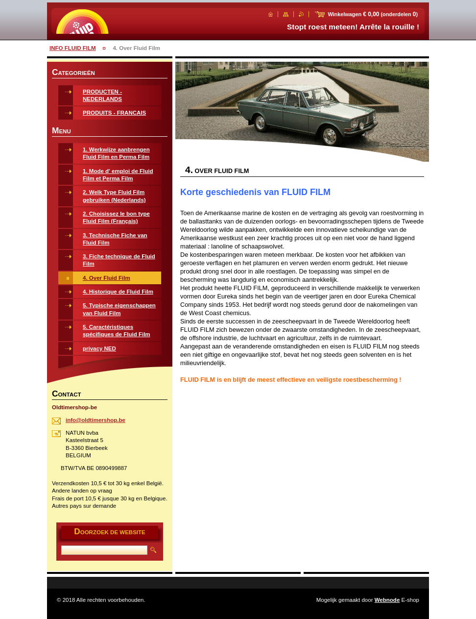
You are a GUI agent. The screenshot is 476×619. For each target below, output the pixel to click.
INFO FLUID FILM (72, 48)
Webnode (387, 600)
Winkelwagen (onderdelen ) (373, 14)
